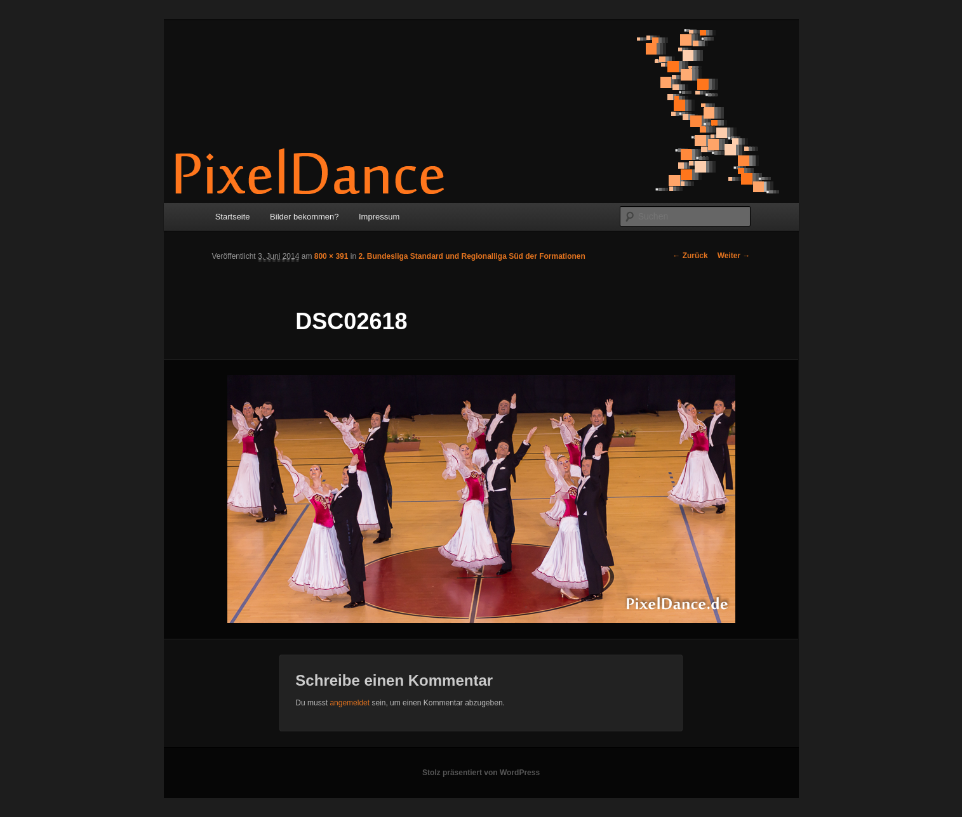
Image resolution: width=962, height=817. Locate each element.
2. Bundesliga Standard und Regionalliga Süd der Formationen (471, 256)
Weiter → (734, 255)
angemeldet (350, 702)
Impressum (379, 216)
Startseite (232, 216)
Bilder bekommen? (304, 216)
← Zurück (689, 255)
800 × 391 (331, 256)
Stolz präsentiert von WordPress (481, 772)
